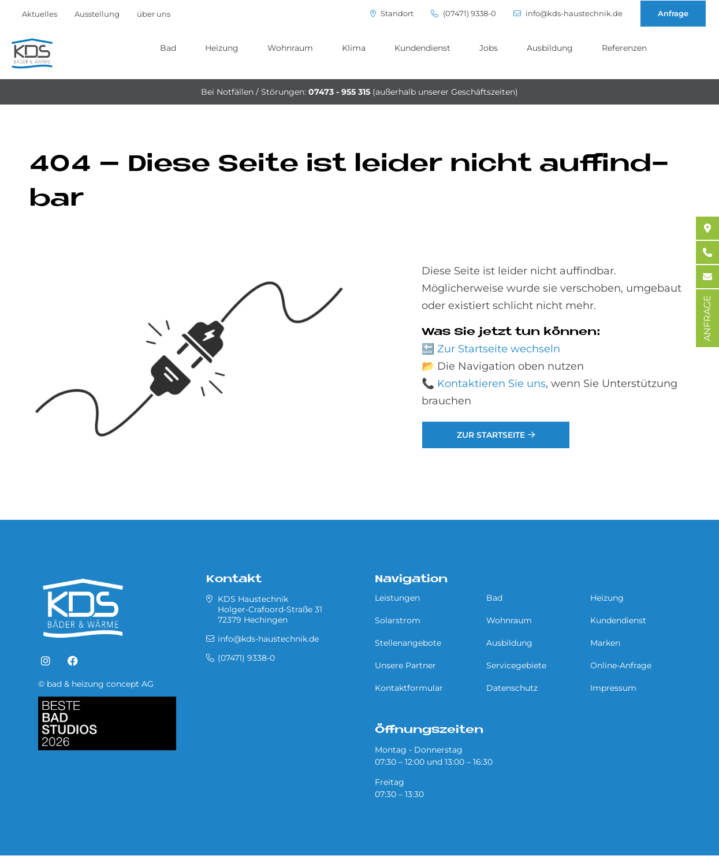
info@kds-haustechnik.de (568, 13)
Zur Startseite (491, 435)
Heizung (222, 48)
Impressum (613, 688)
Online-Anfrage (620, 665)
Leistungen (397, 598)
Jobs (488, 48)
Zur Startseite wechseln (498, 349)
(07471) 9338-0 (463, 13)
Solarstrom (397, 620)
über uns (153, 13)
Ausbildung (550, 48)
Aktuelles (39, 13)
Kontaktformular (409, 688)
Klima (354, 48)
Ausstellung (97, 13)
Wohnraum (290, 48)
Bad (168, 48)
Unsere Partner (405, 665)
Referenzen (624, 48)
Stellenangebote (408, 643)
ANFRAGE (707, 318)
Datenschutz (512, 688)
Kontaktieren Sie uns (491, 383)
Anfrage (673, 13)
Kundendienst (422, 48)
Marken (605, 643)
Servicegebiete (516, 665)
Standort (391, 13)
